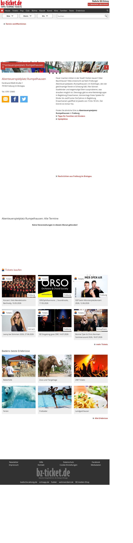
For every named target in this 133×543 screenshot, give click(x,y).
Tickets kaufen (13, 328)
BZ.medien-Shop (82, 540)
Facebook (96, 520)
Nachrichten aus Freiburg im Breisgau (75, 234)
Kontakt (41, 523)
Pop (22, 10)
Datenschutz (68, 520)
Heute (7, 10)
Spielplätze (63, 177)
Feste (71, 10)
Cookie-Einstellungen (68, 523)
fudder (54, 540)
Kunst (49, 10)
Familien (63, 10)
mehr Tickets (102, 402)
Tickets (15, 10)
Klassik (42, 10)
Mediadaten (96, 523)
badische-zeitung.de (28, 540)
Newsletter (13, 520)
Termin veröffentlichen (16, 17)
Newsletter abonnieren (99, 4)
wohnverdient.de (66, 540)
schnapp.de (44, 540)
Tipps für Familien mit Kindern (71, 174)
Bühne (34, 10)
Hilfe (41, 520)
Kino (56, 10)
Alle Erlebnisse (101, 476)
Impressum (14, 523)
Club (28, 10)
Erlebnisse (80, 10)
